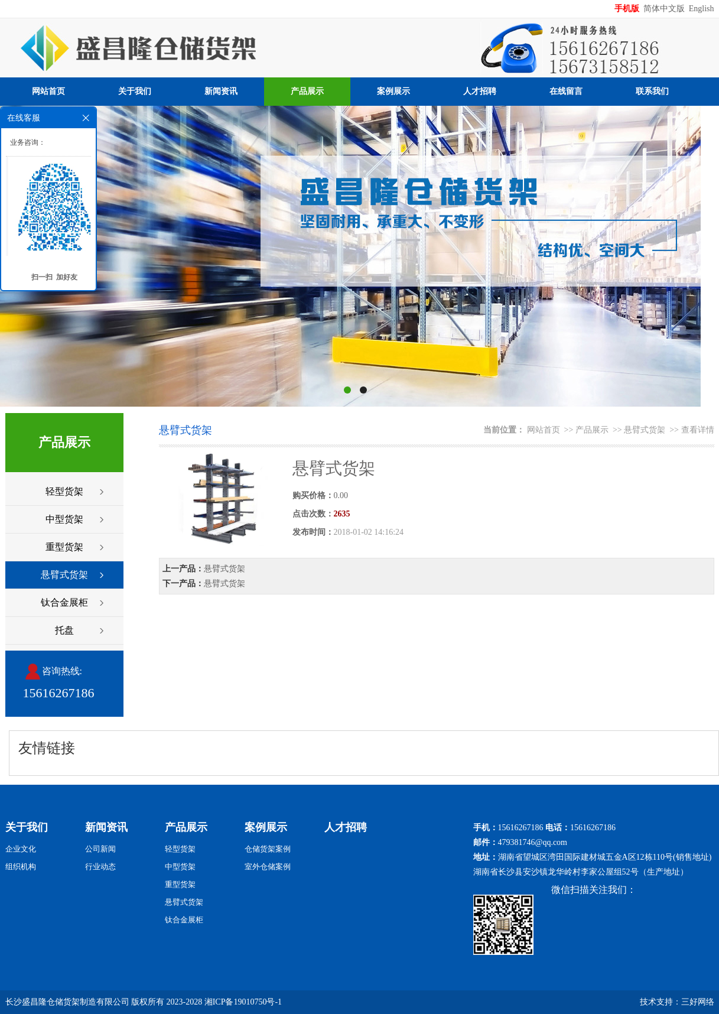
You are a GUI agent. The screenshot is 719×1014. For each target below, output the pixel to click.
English (701, 8)
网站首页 (48, 91)
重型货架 (64, 547)
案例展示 (393, 91)
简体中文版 (665, 8)
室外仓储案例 (268, 866)
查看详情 (697, 429)
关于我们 (134, 91)
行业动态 (100, 866)
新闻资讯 (221, 91)
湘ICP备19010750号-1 (243, 1001)
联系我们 (652, 91)
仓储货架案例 (268, 848)
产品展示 (307, 91)
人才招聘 (479, 91)
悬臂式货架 (64, 575)
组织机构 (20, 866)
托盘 (64, 630)
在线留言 (566, 91)
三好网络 (697, 1001)
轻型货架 (64, 491)
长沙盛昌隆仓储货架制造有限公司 (67, 1001)
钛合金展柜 (64, 602)
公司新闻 (100, 848)
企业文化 (20, 848)
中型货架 (64, 519)
